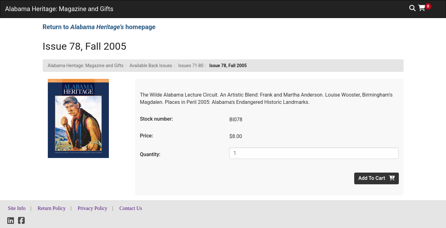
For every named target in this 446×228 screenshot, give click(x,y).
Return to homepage (99, 27)
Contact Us (130, 208)
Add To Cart (376, 178)
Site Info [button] (17, 208)
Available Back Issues (150, 65)
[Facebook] (21, 221)
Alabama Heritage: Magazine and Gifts (86, 65)
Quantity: (150, 154)
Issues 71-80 (190, 65)
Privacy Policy (92, 208)
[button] (427, 8)
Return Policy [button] (52, 208)
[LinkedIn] (10, 221)
